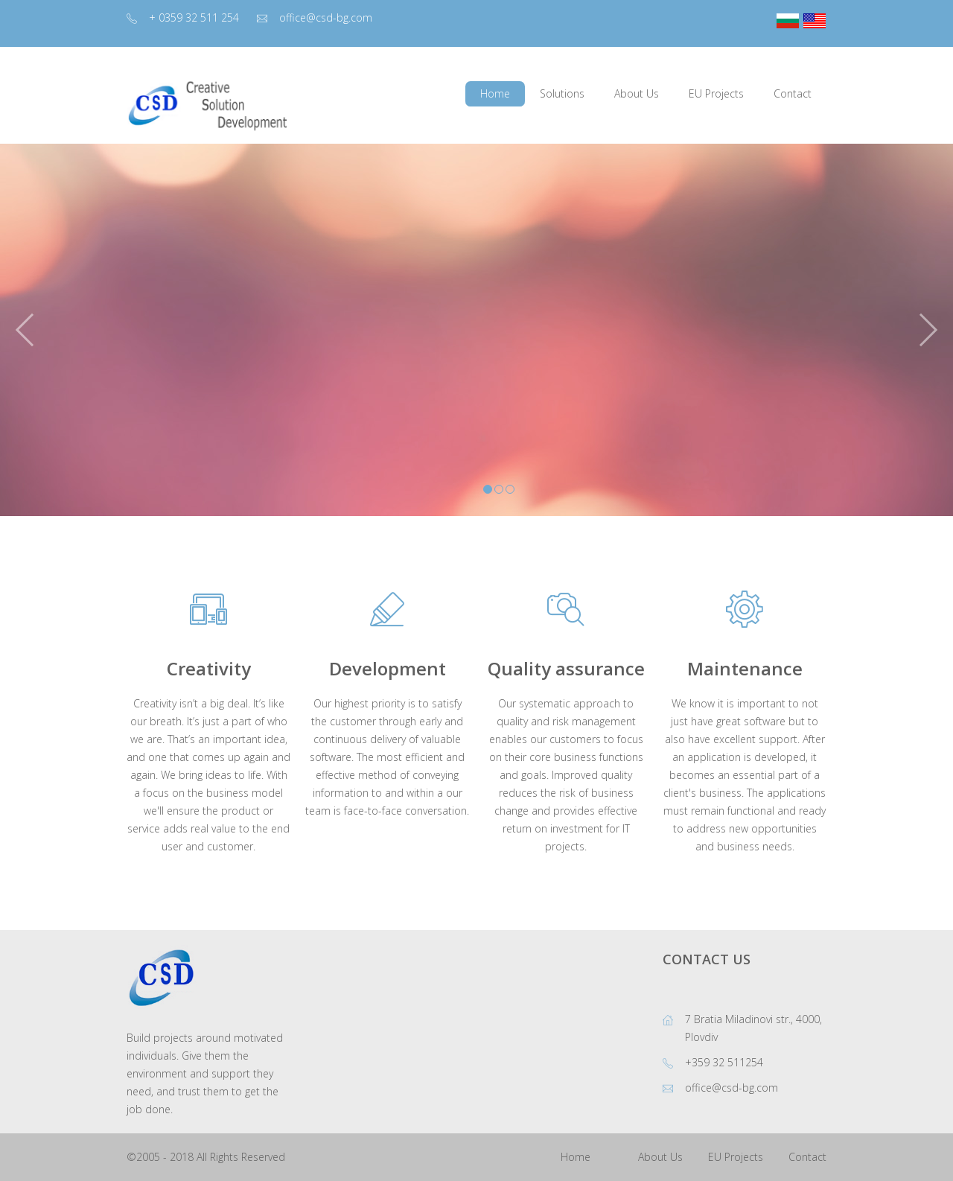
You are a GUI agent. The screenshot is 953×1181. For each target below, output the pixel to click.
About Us (660, 1157)
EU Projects (735, 1157)
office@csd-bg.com (325, 17)
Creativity (209, 668)
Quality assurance (566, 668)
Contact (807, 1157)
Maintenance (745, 668)
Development (387, 668)
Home (575, 1157)
